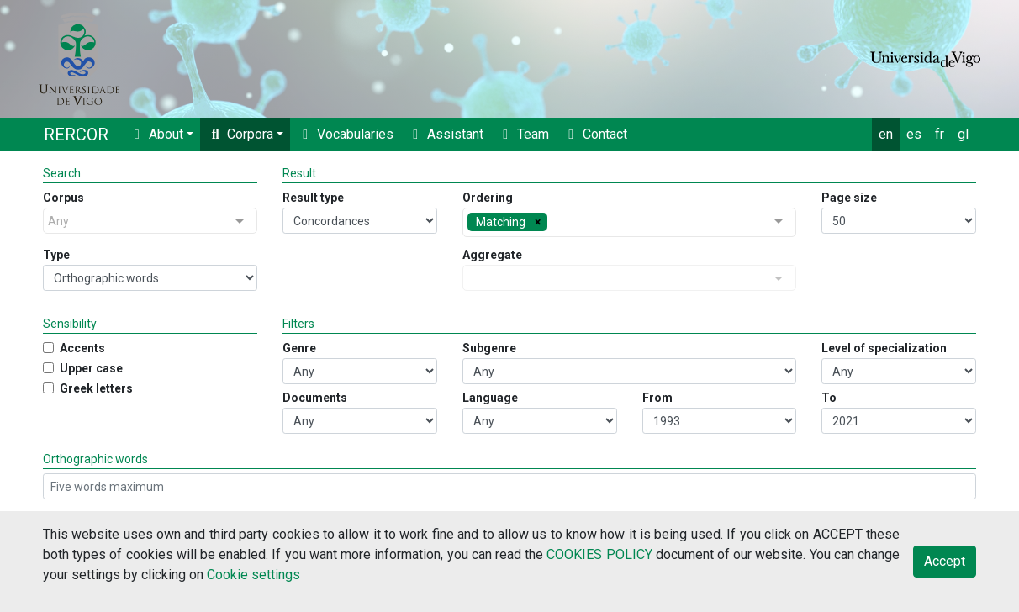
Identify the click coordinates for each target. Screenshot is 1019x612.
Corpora (240, 134)
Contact (594, 134)
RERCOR (76, 134)
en (886, 134)
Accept (944, 561)
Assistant (445, 134)
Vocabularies (345, 134)
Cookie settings (253, 575)
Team (523, 134)
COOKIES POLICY (599, 554)
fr (939, 134)
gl (963, 134)
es (913, 134)
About (156, 134)
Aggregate (492, 254)
